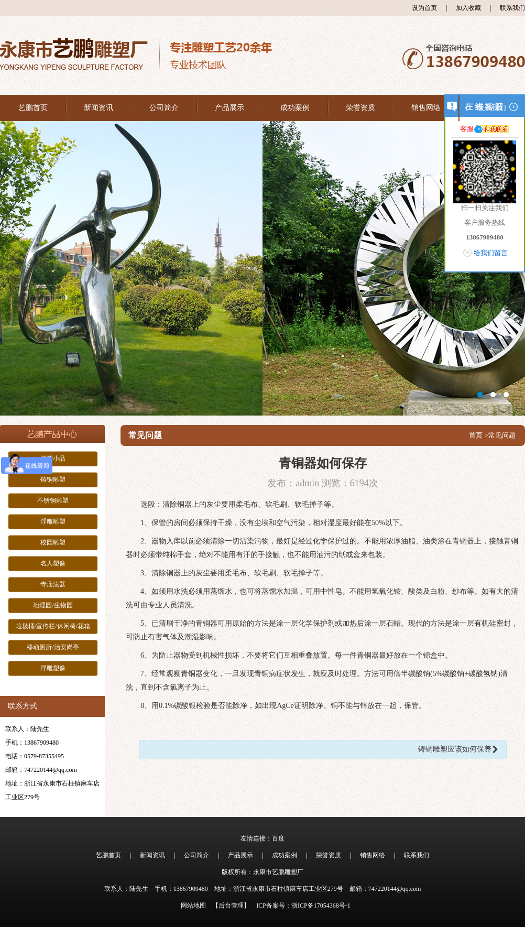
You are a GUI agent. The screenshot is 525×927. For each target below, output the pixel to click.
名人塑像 (52, 563)
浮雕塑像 (52, 668)
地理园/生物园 (52, 605)
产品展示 (229, 108)
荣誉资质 (360, 108)
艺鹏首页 (33, 108)
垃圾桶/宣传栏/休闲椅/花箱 (53, 626)
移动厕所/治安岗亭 (53, 647)
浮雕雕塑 (52, 521)
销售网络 (426, 108)
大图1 (262, 268)
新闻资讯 (98, 108)
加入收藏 (468, 8)
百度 (278, 838)
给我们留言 (491, 253)
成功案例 (295, 108)
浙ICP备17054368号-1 (321, 905)
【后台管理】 (231, 905)
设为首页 (424, 8)
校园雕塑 (52, 542)
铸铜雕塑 (52, 479)
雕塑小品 (52, 458)
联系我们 (512, 8)
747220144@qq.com (50, 769)
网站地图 (193, 905)
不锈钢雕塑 (53, 500)
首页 (476, 435)
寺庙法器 (52, 584)
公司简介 (164, 108)
